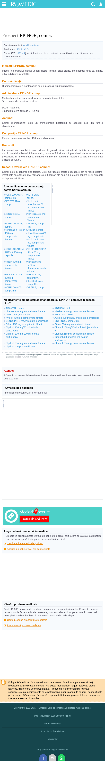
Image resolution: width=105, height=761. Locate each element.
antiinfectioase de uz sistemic (43, 53)
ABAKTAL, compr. (15, 308)
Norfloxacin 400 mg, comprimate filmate (35, 242)
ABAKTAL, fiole (62, 308)
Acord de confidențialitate (52, 731)
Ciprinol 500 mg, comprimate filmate (25, 343)
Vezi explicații (11, 378)
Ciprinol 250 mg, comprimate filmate (74, 333)
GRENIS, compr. (36, 287)
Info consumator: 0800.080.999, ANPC (52, 716)
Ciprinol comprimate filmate (20, 346)
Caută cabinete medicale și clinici (25, 543)
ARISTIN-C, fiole (63, 314)
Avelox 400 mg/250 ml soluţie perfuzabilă (76, 317)
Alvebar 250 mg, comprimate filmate (25, 311)
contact (17, 357)
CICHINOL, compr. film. (67, 320)
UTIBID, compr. (35, 229)
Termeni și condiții (52, 723)
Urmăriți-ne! (40, 392)
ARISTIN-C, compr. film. (19, 314)
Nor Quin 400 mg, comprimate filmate (36, 217)
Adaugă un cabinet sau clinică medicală (28, 549)
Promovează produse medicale (24, 625)
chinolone (84, 53)
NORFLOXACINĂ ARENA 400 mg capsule (14, 252)
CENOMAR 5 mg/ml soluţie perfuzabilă (27, 320)
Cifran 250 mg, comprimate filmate (24, 324)
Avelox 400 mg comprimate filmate (24, 317)
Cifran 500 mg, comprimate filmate (73, 324)
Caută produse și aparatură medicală (27, 619)
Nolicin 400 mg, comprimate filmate (13, 265)
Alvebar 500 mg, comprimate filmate (74, 311)
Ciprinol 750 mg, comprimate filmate (74, 343)
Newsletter (52, 739)
